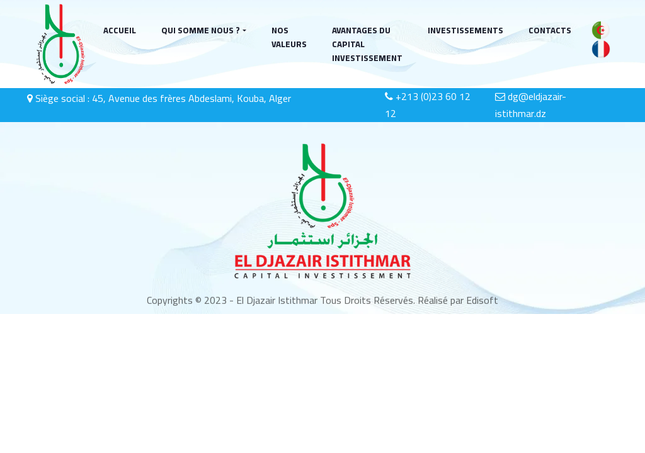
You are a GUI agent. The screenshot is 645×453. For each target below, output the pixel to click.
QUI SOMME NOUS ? (200, 30)
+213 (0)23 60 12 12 (428, 105)
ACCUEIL (119, 30)
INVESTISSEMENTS (465, 30)
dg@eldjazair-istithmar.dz (530, 105)
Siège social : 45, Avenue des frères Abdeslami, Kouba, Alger (159, 98)
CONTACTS (549, 30)
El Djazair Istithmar (276, 302)
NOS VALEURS (289, 37)
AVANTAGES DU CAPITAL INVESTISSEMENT (367, 44)
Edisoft (481, 302)
